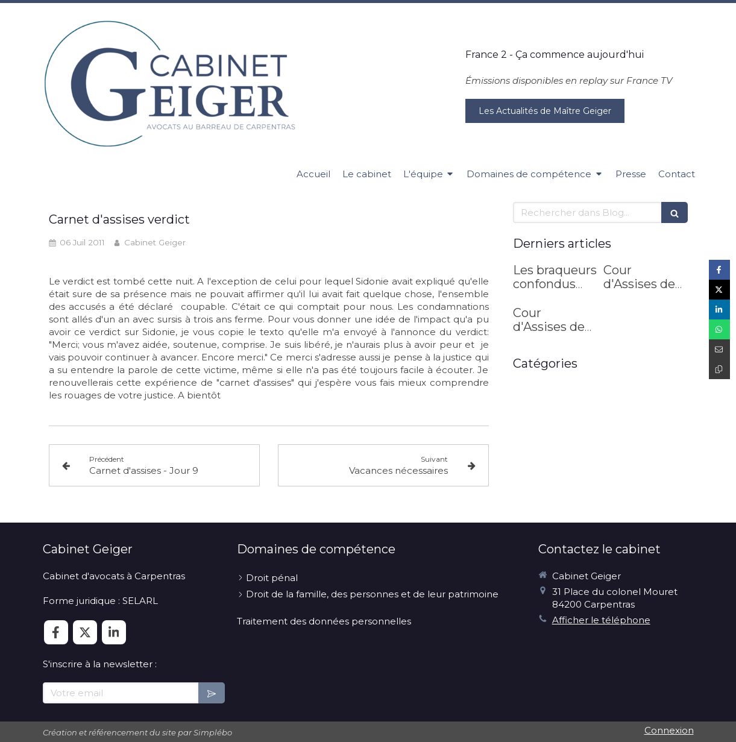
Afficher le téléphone (601, 620)
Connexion (669, 730)
